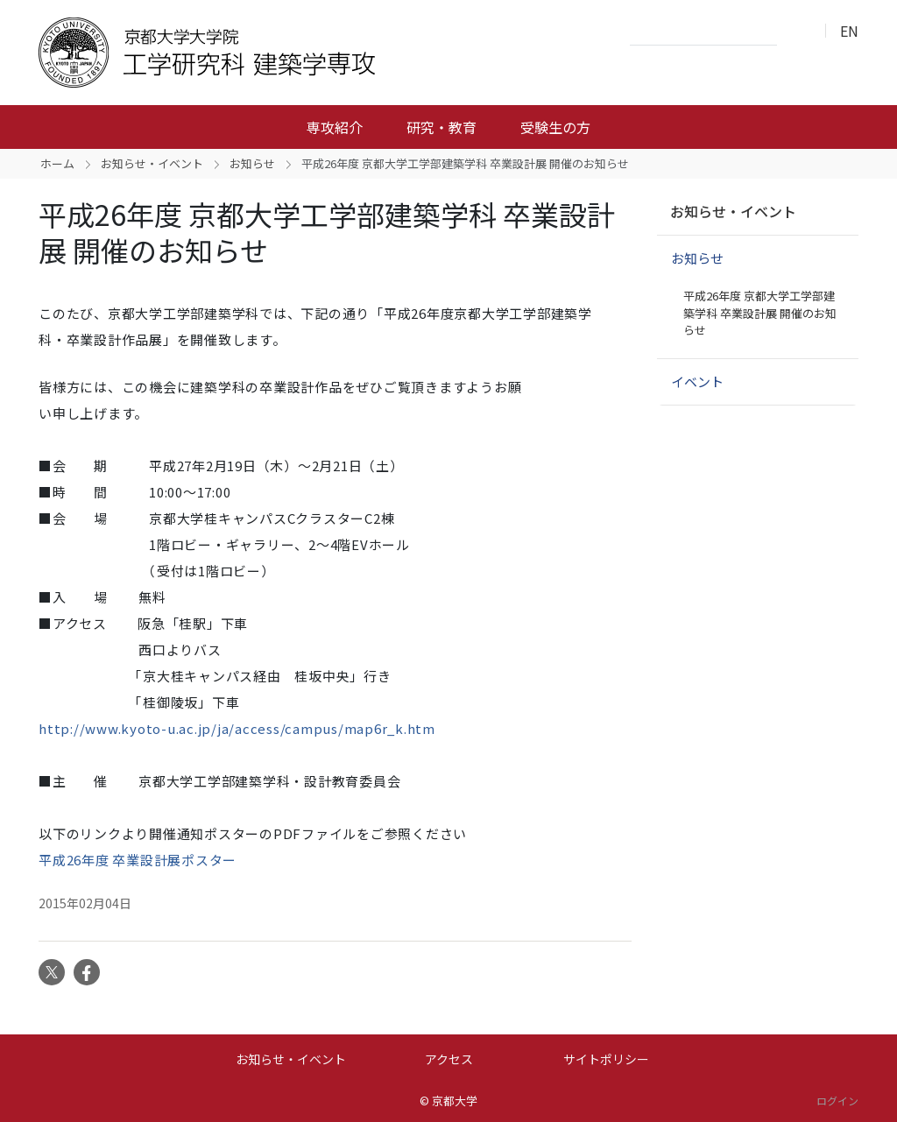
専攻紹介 (335, 127)
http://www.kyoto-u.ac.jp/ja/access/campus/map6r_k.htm (237, 728)
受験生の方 (555, 127)
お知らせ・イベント (152, 163)
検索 (795, 32)
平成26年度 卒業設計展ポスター (138, 859)
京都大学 (454, 1100)
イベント (697, 381)
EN (849, 31)
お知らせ (252, 163)
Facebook (87, 972)
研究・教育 (441, 127)
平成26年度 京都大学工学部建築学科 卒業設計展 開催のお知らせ (760, 312)
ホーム (57, 163)
